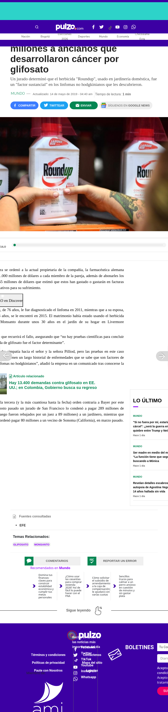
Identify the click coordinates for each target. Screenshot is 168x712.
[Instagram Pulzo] (125, 29)
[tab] (53, 561)
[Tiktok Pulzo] (110, 29)
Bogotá (45, 36)
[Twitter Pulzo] (101, 29)
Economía (123, 36)
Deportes (84, 36)
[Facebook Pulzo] (93, 29)
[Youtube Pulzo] (117, 29)
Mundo (103, 36)
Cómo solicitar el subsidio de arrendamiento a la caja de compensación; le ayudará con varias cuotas (101, 586)
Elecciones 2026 (64, 36)
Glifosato (20, 544)
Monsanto (41, 544)
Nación (25, 36)
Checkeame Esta (142, 36)
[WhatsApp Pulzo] (133, 29)
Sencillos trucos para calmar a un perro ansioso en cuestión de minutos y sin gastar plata (127, 586)
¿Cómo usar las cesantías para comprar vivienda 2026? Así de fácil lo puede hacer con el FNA (73, 586)
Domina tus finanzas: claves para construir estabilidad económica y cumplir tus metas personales (45, 586)
